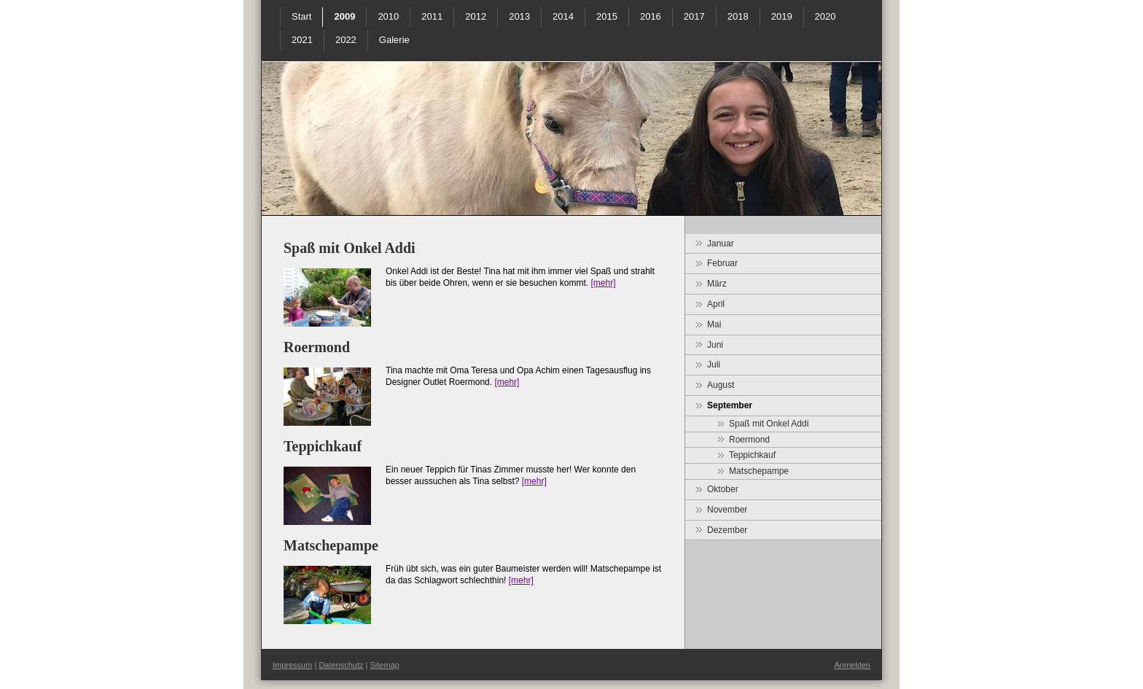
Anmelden (852, 665)
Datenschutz (341, 665)
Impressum (292, 665)
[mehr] (602, 283)
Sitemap (384, 665)
